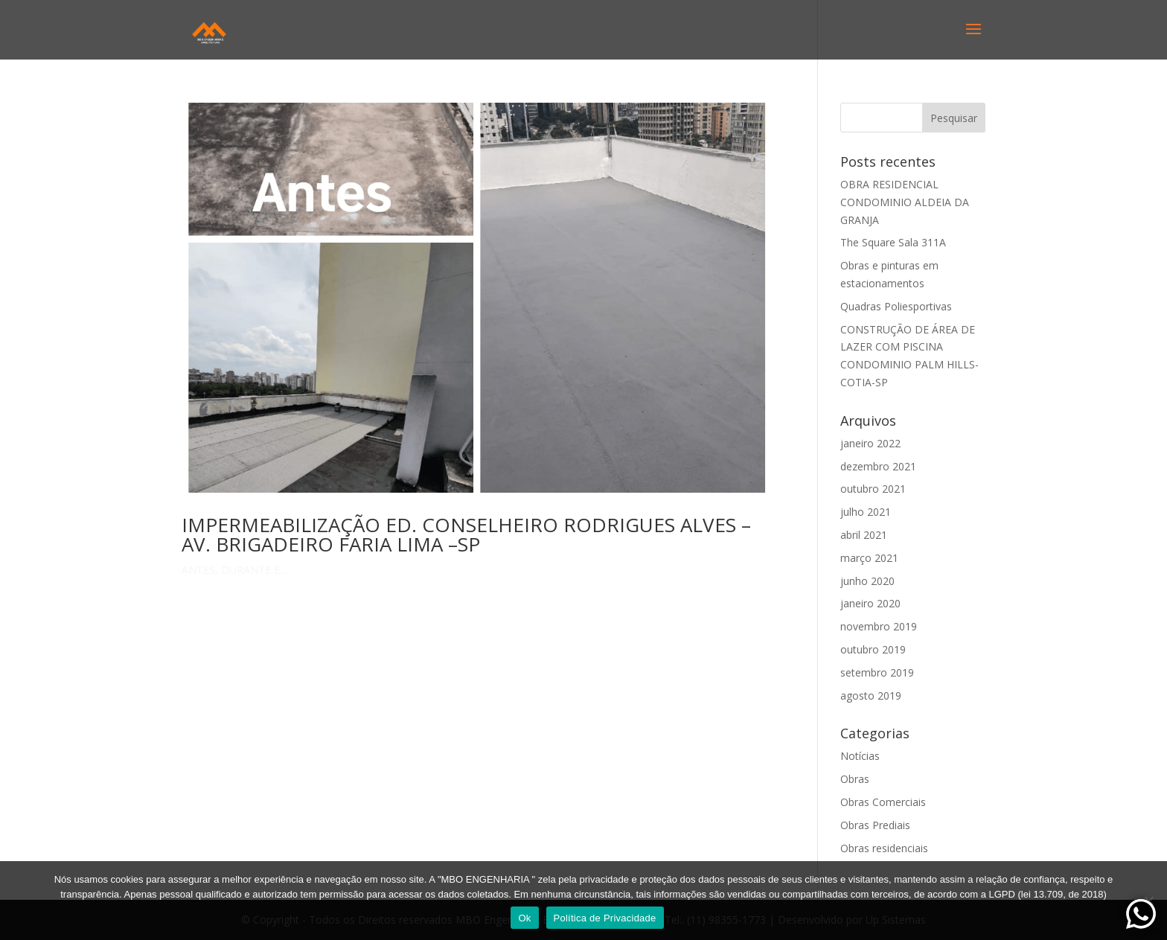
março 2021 (869, 558)
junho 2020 (867, 581)
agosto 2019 (870, 695)
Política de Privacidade (605, 918)
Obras (854, 779)
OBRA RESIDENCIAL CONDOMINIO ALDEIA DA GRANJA (904, 202)
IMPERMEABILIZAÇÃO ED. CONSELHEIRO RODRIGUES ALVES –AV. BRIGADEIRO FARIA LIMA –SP (466, 534)
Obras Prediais (875, 825)
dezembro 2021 (878, 466)
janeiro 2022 (870, 443)
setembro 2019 (877, 672)
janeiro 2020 (870, 603)
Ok (524, 918)
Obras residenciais (884, 848)
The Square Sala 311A (893, 242)
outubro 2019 (873, 649)
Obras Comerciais (883, 802)
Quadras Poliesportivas (896, 306)
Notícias (860, 756)
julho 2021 (865, 512)
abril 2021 (863, 535)
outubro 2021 (873, 489)
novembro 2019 (878, 626)
